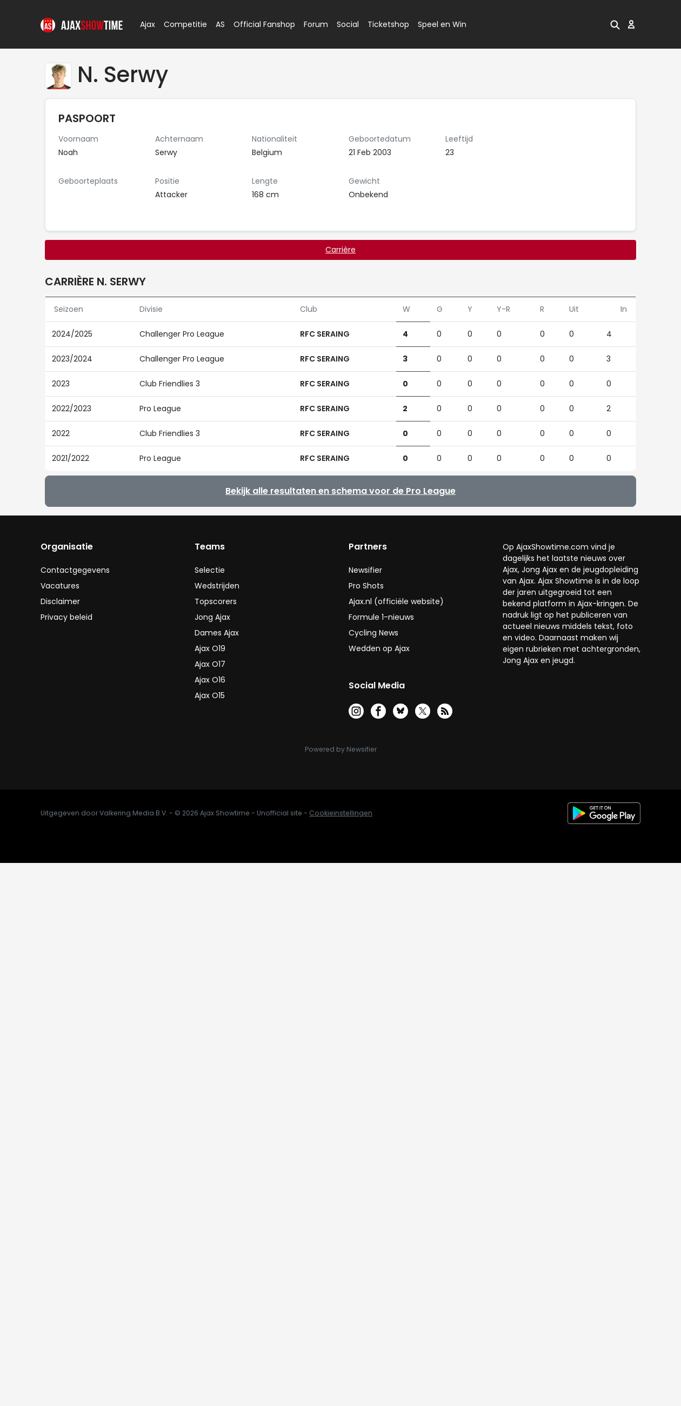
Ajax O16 (210, 679)
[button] (615, 24)
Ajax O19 (210, 648)
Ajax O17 (210, 664)
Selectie (210, 570)
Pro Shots (366, 585)
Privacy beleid (66, 617)
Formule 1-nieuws (381, 617)
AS (220, 24)
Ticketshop (388, 24)
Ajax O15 (210, 695)
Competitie (181, 24)
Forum (316, 24)
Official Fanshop (257, 24)
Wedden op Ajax (379, 648)
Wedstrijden (217, 585)
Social (346, 24)
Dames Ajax (217, 632)
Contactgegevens (75, 570)
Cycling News (373, 632)
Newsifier (365, 570)
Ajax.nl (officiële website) (396, 601)
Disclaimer (60, 601)
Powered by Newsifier (341, 749)
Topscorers (216, 601)
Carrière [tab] (340, 249)
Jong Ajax (212, 617)
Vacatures (60, 585)
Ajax (146, 24)
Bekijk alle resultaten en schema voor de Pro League (340, 491)
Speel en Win (442, 24)
